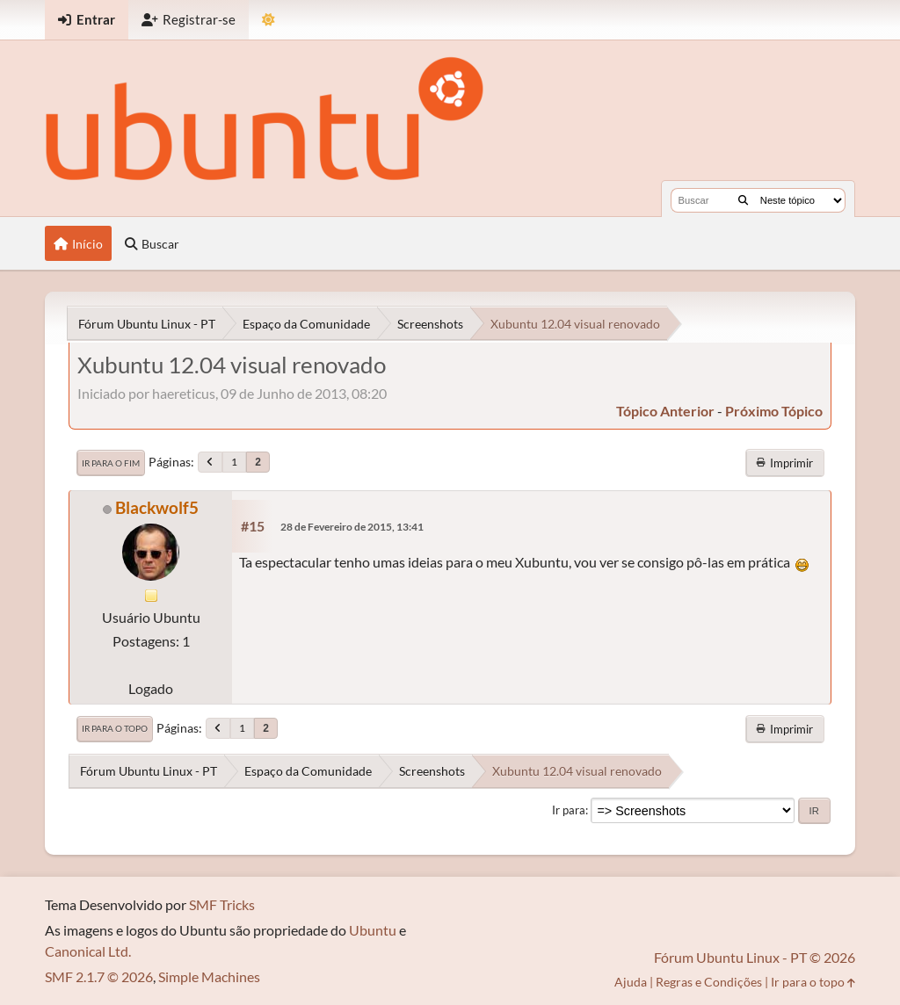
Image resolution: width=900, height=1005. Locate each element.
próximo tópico (774, 410)
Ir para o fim (111, 463)
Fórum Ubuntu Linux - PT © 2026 (754, 957)
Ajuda (630, 981)
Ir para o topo (115, 728)
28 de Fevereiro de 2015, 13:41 (352, 526)
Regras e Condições (709, 981)
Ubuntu (372, 930)
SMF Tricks (222, 904)
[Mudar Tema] (268, 20)
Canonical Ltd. (88, 951)
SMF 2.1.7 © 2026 (99, 976)
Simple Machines (209, 976)
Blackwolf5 (157, 507)
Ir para (568, 810)
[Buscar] (743, 200)
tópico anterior (665, 410)
